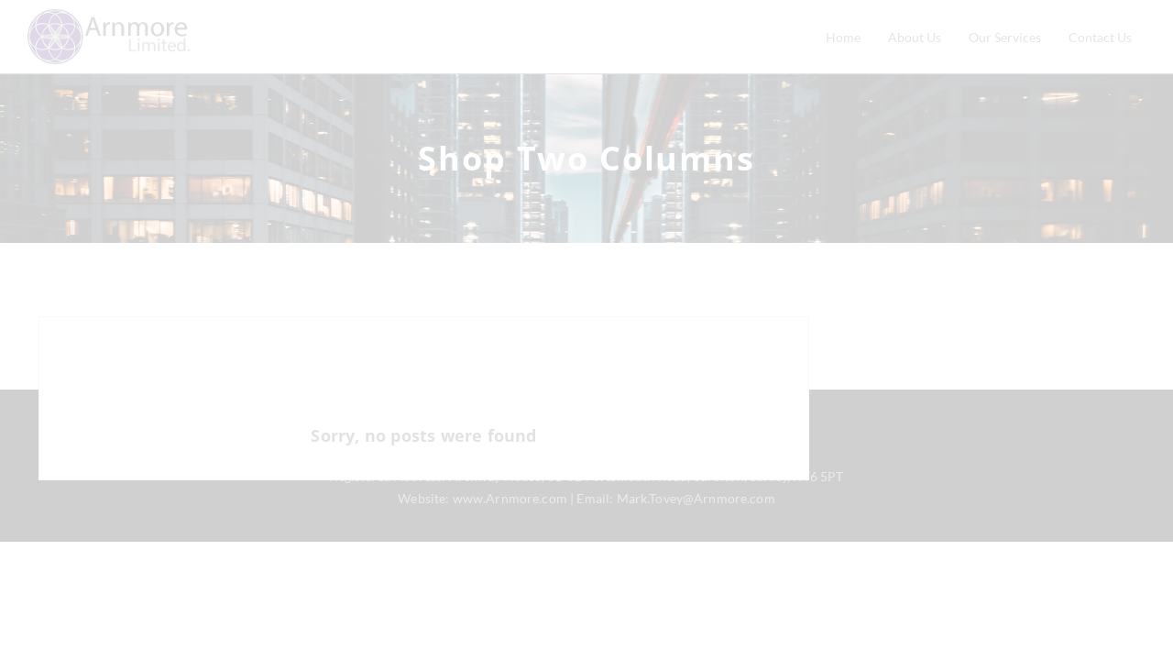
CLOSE (586, 640)
